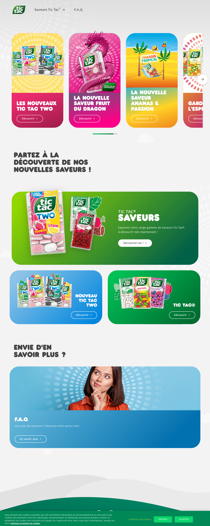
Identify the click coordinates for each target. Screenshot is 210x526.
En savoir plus (31, 439)
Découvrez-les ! (135, 243)
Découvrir (30, 118)
